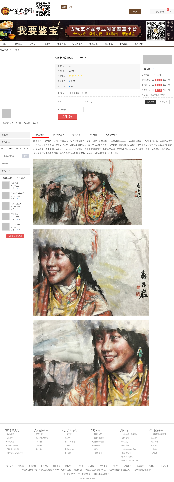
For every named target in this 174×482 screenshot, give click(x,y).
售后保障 (93, 134)
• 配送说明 (39, 434)
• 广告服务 (154, 449)
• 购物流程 (10, 434)
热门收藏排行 (22, 178)
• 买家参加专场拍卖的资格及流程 (129, 461)
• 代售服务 (154, 453)
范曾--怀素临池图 (17, 193)
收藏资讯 (61, 44)
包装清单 (76, 134)
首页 (5, 44)
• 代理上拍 (154, 442)
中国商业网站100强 (29, 470)
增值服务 (127, 466)
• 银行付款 (68, 453)
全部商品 (5, 164)
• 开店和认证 (97, 434)
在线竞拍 (18, 44)
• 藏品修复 (154, 438)
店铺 (70, 7)
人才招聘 (152, 466)
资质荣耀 (140, 466)
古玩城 (32, 44)
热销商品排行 (8, 178)
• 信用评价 (96, 445)
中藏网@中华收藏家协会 (101, 474)
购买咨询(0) (111, 134)
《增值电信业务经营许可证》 (95, 470)
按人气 (26, 149)
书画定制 (46, 44)
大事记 (80, 466)
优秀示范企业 (66, 470)
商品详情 (40, 134)
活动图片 (91, 466)
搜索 (135, 11)
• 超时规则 (39, 449)
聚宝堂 (147, 69)
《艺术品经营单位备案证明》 (119, 470)
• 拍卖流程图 (126, 453)
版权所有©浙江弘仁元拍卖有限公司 (76, 474)
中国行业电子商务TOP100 (49, 470)
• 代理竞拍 (125, 438)
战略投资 (56, 466)
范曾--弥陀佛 (16, 204)
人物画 (16, 50)
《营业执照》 (77, 470)
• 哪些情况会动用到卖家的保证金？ (14, 453)
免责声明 (115, 466)
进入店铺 (150, 102)
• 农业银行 (68, 445)
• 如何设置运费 (98, 442)
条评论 (72, 81)
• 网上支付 (68, 438)
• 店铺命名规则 (12, 445)
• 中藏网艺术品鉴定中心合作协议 (158, 434)
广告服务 (103, 466)
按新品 (3, 149)
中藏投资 (124, 44)
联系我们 (164, 466)
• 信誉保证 (39, 445)
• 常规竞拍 (125, 442)
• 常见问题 (10, 442)
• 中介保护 (39, 442)
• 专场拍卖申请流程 (128, 449)
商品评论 (58, 134)
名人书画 (4, 50)
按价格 (11, 149)
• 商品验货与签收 (41, 438)
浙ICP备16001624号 (87, 479)
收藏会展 (93, 44)
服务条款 (44, 466)
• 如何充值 (68, 434)
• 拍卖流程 (125, 445)
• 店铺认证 (96, 449)
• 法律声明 (10, 438)
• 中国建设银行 (69, 449)
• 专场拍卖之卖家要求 (129, 434)
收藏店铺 (163, 102)
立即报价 (67, 116)
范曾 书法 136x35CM (15, 214)
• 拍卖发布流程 (127, 457)
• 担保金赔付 (97, 453)
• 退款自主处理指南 (13, 449)
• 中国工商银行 (69, 442)
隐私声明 (68, 466)
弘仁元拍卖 (77, 44)
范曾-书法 (14, 183)
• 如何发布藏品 (98, 438)
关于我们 (9, 466)
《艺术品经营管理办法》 (142, 470)
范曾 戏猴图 (15, 224)
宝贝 (64, 7)
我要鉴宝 (109, 44)
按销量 (18, 149)
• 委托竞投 (154, 445)
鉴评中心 (139, 44)
